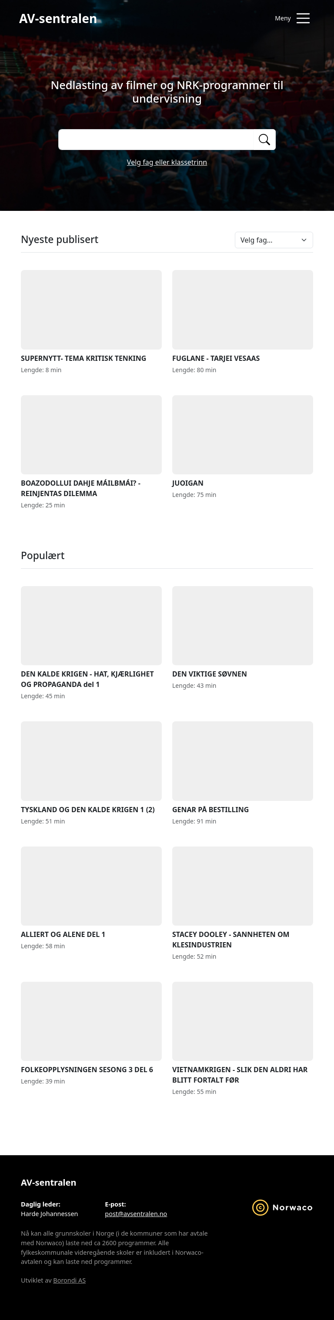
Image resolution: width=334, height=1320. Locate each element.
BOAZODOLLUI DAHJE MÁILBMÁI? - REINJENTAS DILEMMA (91, 446)
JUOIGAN (242, 441)
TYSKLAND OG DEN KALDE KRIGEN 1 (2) (91, 767)
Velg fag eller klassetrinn (167, 162)
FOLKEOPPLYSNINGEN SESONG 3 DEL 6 (91, 1028)
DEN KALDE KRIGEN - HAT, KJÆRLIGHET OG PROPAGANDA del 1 (91, 637)
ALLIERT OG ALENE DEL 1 (91, 893)
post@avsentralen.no (136, 1214)
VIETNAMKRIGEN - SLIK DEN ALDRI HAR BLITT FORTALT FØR (242, 1033)
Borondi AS (69, 1280)
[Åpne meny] (292, 18)
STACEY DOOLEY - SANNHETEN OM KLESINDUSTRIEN (242, 898)
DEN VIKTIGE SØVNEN (242, 632)
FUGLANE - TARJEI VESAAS (242, 316)
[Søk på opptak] (155, 139)
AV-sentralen (58, 18)
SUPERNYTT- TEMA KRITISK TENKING (91, 316)
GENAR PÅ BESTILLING (242, 767)
